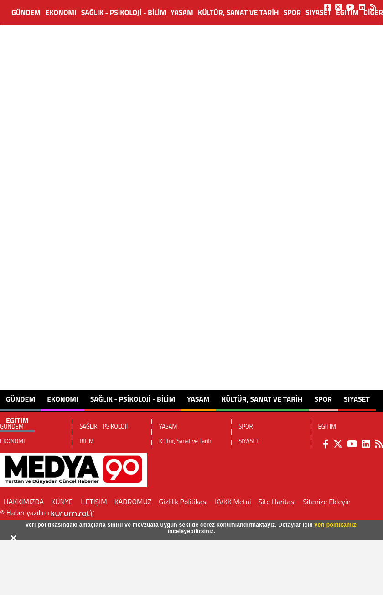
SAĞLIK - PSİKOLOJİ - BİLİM (123, 12)
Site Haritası (277, 501)
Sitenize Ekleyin (327, 501)
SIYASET (318, 12)
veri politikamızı (335, 525)
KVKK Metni (233, 501)
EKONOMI (61, 12)
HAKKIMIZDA (24, 501)
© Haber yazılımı (47, 512)
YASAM (182, 12)
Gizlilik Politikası (183, 501)
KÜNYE (62, 501)
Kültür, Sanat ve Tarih (238, 12)
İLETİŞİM (93, 501)
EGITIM (347, 12)
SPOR (292, 12)
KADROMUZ (133, 501)
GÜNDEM (26, 12)
